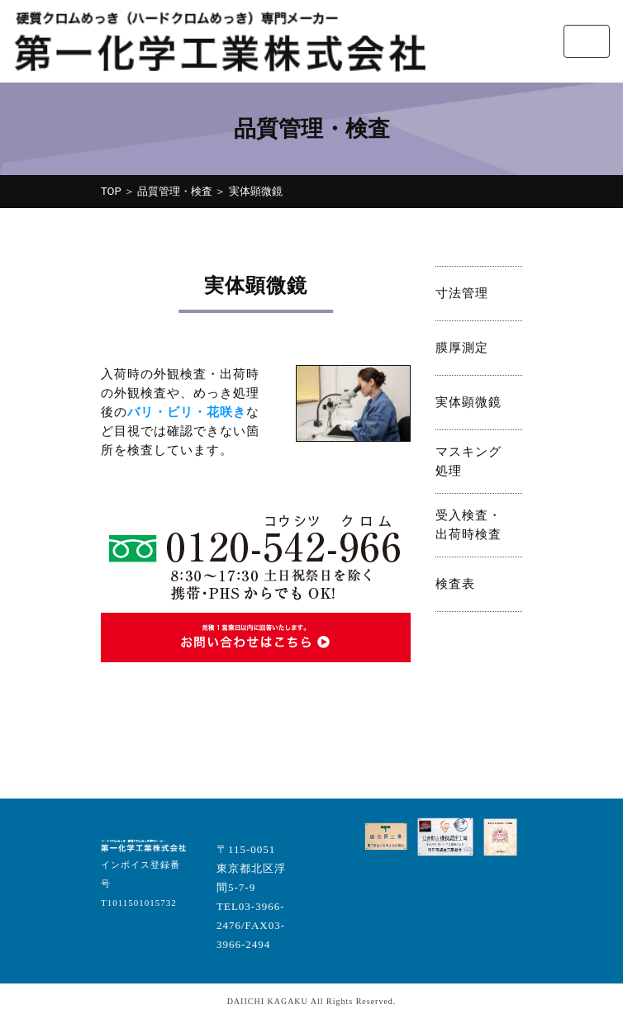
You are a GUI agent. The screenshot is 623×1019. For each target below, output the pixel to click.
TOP (111, 191)
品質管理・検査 (174, 191)
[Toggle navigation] (587, 41)
